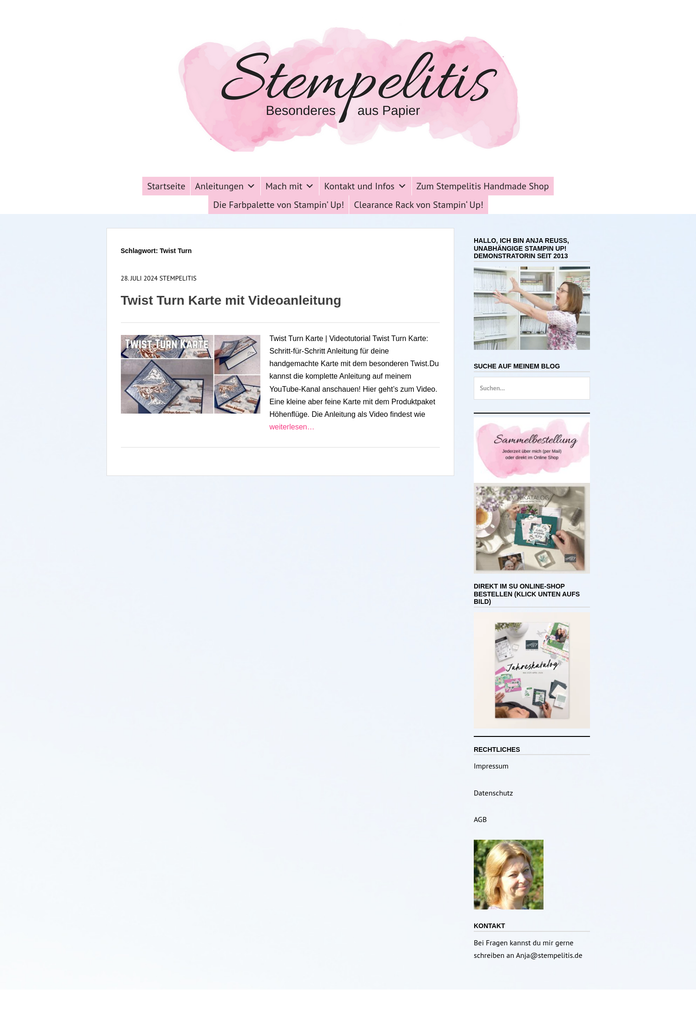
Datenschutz (493, 792)
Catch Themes (417, 999)
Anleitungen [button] (225, 186)
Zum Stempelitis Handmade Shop (483, 186)
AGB (480, 819)
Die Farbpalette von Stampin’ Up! (278, 205)
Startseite (166, 186)
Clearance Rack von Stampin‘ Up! (418, 205)
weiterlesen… (292, 427)
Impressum (491, 765)
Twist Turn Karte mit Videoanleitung (231, 300)
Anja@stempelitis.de (549, 955)
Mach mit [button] (289, 186)
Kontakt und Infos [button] (365, 186)
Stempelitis (178, 278)
